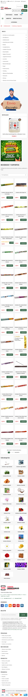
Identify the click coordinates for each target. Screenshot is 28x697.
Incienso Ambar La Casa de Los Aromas (7, 328)
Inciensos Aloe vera (7, 476)
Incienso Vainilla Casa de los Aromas (7, 417)
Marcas (3, 655)
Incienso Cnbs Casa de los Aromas (7, 261)
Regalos (23, 1)
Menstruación (5, 651)
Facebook (2, 605)
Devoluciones (4, 674)
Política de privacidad (6, 635)
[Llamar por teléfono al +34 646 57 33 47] (12, 598)
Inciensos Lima (7, 531)
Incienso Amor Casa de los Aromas (7, 215)
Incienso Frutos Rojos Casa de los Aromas (21, 417)
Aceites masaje (5, 653)
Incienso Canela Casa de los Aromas (21, 283)
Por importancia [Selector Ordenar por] (5, 174)
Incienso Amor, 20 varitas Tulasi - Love (7, 283)
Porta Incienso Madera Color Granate (7, 439)
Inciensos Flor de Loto (7, 503)
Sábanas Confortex (6, 669)
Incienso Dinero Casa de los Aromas (21, 261)
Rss (10, 605)
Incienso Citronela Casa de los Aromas (7, 193)
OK (23, 615)
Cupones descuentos (6, 682)
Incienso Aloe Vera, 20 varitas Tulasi (20, 215)
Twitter (6, 605)
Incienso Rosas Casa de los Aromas (21, 395)
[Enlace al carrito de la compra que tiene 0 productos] (24, 10)
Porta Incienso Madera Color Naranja (21, 439)
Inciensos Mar (21, 541)
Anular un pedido (5, 678)
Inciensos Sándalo (21, 559)
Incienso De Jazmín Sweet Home (20, 238)
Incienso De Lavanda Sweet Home (21, 306)
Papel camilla (4, 663)
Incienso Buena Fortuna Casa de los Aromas (7, 395)
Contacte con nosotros (6, 644)
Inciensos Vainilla (7, 569)
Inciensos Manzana (7, 541)
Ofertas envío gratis (6, 660)
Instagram (22, 605)
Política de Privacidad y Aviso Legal (14, 629)
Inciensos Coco (21, 494)
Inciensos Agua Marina (21, 466)
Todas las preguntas (6, 685)
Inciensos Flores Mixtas (21, 503)
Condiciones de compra (7, 637)
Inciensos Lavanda (21, 522)
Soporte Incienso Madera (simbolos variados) (21, 372)
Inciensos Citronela (7, 494)
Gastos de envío (5, 680)
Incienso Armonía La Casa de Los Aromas (21, 328)
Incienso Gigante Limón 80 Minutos (20, 350)
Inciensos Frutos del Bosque (21, 513)
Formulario (17, 1)
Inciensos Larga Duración (7, 466)
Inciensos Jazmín (7, 522)
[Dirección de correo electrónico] (10, 615)
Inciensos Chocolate (21, 485)
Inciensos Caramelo (7, 485)
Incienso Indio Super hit (21, 192)
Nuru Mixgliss (4, 667)
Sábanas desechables (6, 649)
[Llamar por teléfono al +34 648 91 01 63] (1, 598)
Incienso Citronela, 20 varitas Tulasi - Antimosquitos (7, 238)
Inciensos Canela (21, 476)
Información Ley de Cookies (8, 639)
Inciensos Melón (21, 550)
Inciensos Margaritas (7, 550)
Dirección (3, 2)
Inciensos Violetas (21, 569)
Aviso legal (4, 641)
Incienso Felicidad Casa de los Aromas (7, 306)
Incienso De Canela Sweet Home (7, 350)
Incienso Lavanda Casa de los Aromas (7, 372)
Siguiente (17, 452)
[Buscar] (21, 6)
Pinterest (18, 605)
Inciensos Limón (21, 531)
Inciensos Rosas (7, 559)
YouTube (14, 605)
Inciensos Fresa (7, 513)
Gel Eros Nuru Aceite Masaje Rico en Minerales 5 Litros (14, 134)
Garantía (3, 676)
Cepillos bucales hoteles (7, 665)
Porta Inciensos (7, 578)
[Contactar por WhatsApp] (3, 598)
